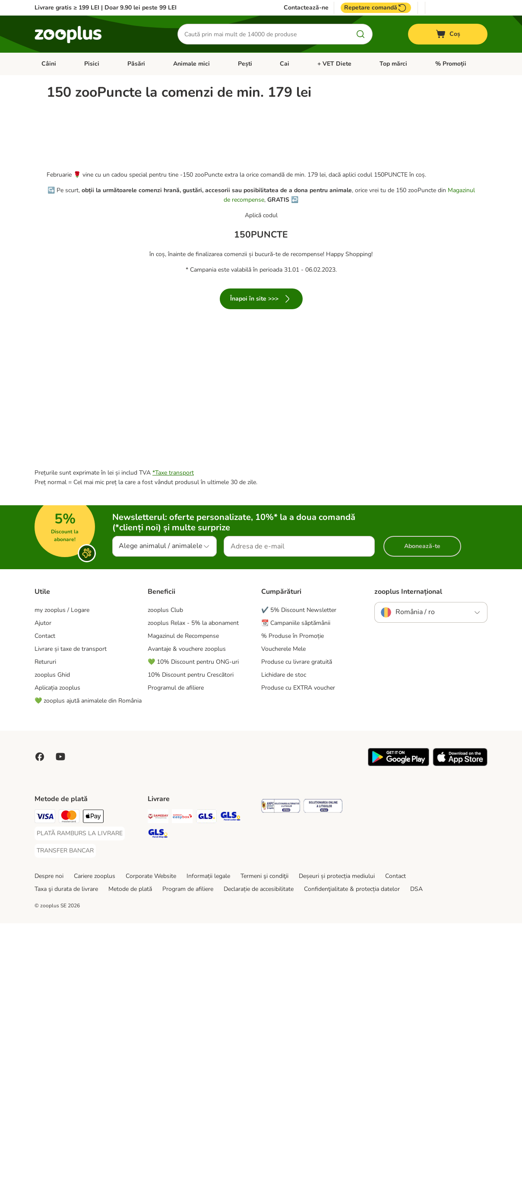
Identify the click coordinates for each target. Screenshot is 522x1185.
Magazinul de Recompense (183, 898)
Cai (284, 64)
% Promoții (450, 64)
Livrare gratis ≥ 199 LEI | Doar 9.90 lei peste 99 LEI (106, 7)
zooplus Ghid (52, 936)
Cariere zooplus (94, 1138)
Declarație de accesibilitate (259, 1151)
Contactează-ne (306, 8)
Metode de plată (130, 1151)
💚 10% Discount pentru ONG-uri (193, 923)
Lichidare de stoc (283, 936)
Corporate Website (151, 1138)
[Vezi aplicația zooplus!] (398, 1026)
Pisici (91, 64)
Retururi (45, 923)
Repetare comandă (376, 8)
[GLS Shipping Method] (206, 1079)
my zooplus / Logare (62, 872)
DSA (416, 1151)
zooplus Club (165, 872)
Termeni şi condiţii (264, 1138)
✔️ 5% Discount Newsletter (298, 872)
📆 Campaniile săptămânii (295, 885)
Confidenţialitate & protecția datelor (352, 1151)
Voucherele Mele (283, 910)
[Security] (280, 1069)
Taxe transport (174, 734)
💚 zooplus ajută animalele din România (88, 962)
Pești (245, 64)
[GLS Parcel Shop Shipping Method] (158, 1096)
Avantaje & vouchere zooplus (187, 910)
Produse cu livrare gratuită (296, 923)
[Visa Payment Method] (45, 1079)
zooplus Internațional (408, 853)
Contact (45, 898)
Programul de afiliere (176, 949)
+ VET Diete (334, 64)
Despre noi (49, 1138)
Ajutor (43, 885)
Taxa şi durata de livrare (66, 1151)
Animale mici (191, 64)
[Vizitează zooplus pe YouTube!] (60, 1018)
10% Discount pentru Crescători (191, 936)
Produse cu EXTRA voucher (298, 949)
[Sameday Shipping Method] (158, 1079)
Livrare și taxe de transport (71, 910)
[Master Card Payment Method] (69, 1079)
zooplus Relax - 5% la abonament (193, 885)
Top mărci (393, 64)
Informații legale (208, 1138)
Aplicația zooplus (57, 949)
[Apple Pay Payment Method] (93, 1079)
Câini (48, 64)
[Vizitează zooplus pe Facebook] (40, 1018)
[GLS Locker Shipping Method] (230, 1079)
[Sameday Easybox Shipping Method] (182, 1079)
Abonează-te (422, 808)
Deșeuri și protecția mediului (337, 1138)
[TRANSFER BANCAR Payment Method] (65, 1112)
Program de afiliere (187, 1151)
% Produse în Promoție (292, 898)
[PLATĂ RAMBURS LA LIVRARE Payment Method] (80, 1095)
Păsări (136, 64)
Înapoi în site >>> (261, 386)
